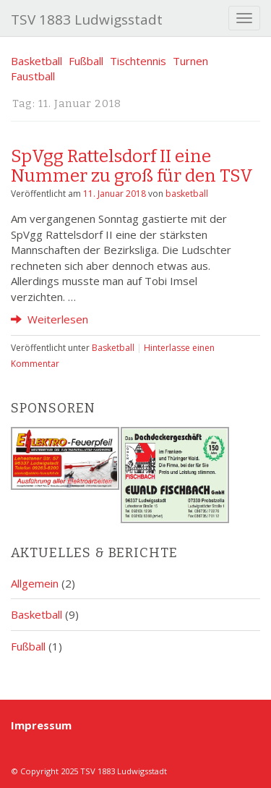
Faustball (33, 76)
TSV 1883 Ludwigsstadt (87, 19)
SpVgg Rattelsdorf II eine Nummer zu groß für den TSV (132, 165)
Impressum (41, 725)
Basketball (36, 61)
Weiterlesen (49, 319)
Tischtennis (138, 61)
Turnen (190, 61)
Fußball (86, 61)
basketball (186, 193)
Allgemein (35, 583)
